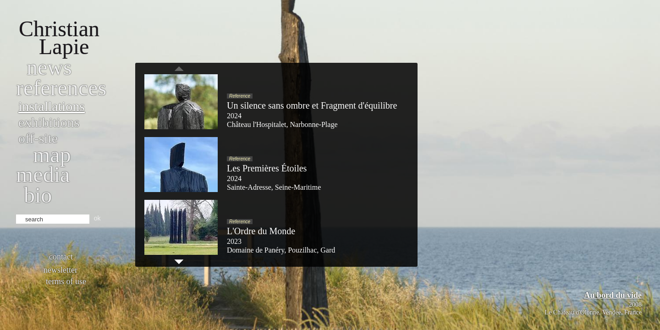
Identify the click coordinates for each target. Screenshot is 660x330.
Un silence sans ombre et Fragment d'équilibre (312, 105)
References (61, 88)
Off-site (38, 138)
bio (38, 195)
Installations (51, 106)
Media (43, 174)
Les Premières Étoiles (267, 168)
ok (97, 218)
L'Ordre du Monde (261, 231)
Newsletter (60, 270)
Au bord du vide (613, 295)
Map (52, 155)
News (49, 67)
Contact (61, 256)
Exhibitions (48, 122)
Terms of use (66, 281)
